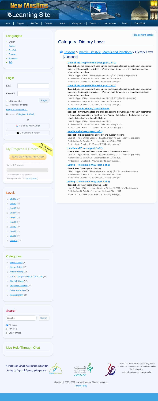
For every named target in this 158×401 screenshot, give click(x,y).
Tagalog (12, 46)
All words (11, 325)
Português (13, 58)
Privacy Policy (81, 386)
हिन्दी (10, 62)
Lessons (69, 52)
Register (49, 23)
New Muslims (29, 11)
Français (12, 54)
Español (12, 50)
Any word (11, 329)
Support (20, 23)
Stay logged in (14, 101)
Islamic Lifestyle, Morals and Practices (105, 52)
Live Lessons (110, 23)
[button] (7, 199)
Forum (125, 23)
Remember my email (17, 105)
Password (10, 93)
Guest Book (140, 23)
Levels (63, 23)
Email (8, 86)
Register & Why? (26, 114)
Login (44, 100)
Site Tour (34, 23)
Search (94, 23)
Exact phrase (13, 333)
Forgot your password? (16, 109)
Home (7, 23)
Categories (78, 23)
